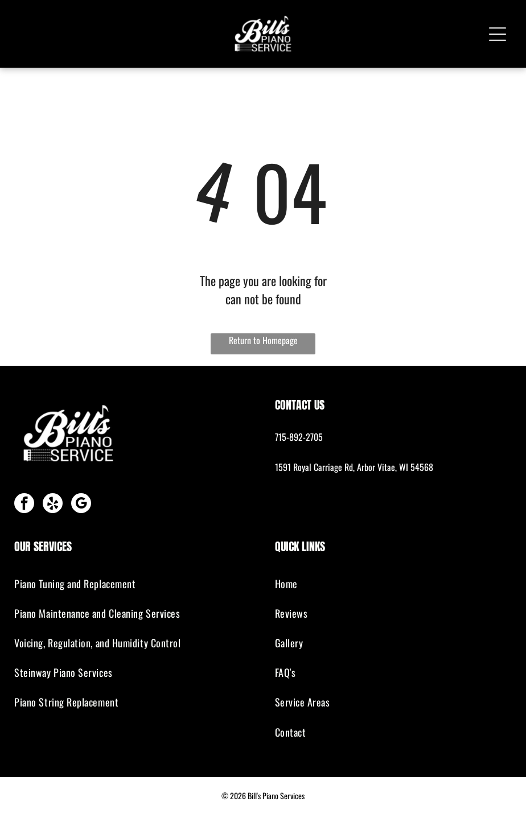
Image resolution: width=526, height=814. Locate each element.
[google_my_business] (81, 504)
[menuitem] (132, 583)
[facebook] (24, 504)
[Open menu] (497, 34)
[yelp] (53, 504)
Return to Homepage (263, 340)
